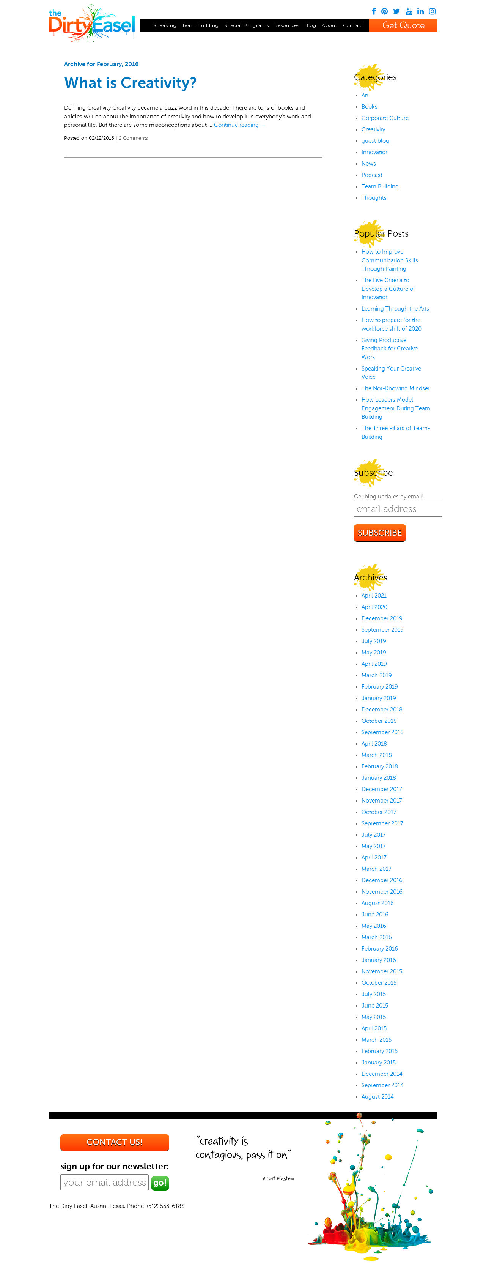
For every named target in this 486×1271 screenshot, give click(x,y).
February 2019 (380, 687)
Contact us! (115, 1142)
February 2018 (380, 766)
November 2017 (382, 801)
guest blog (375, 141)
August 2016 (378, 903)
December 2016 (382, 880)
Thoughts (374, 198)
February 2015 (380, 1051)
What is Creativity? (130, 82)
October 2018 (379, 721)
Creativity (373, 129)
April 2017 (374, 858)
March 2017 (377, 869)
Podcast (372, 175)
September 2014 (383, 1085)
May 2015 (374, 1017)
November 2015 (382, 971)
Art (365, 95)
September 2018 (383, 732)
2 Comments (133, 138)
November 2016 (382, 892)
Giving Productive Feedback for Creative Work (390, 348)
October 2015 (379, 983)
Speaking (165, 25)
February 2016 (380, 949)
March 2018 (377, 755)
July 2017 (374, 835)
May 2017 (374, 846)
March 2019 (377, 675)
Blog (310, 25)
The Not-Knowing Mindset (396, 388)
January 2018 (379, 778)
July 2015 (374, 994)
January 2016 (379, 960)
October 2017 (379, 812)
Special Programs (246, 25)
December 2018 (382, 709)
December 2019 (382, 618)
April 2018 (374, 744)
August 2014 (378, 1097)
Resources (286, 25)
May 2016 (374, 926)
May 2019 (374, 653)
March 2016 (377, 937)
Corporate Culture (385, 118)
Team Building (200, 25)
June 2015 (375, 1006)
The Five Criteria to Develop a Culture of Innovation (388, 288)
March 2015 (377, 1040)
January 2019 (379, 698)
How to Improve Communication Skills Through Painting (390, 260)
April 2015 (374, 1028)
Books (369, 107)
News (369, 164)
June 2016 (375, 914)
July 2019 (374, 641)
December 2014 (382, 1074)
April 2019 (374, 664)
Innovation (375, 152)
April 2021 (374, 596)
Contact (353, 25)
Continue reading (240, 125)
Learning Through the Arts (395, 309)
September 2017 (382, 823)
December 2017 (382, 789)
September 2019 (383, 630)
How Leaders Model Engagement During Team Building (396, 408)
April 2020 (374, 607)
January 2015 (379, 1063)
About (330, 25)
